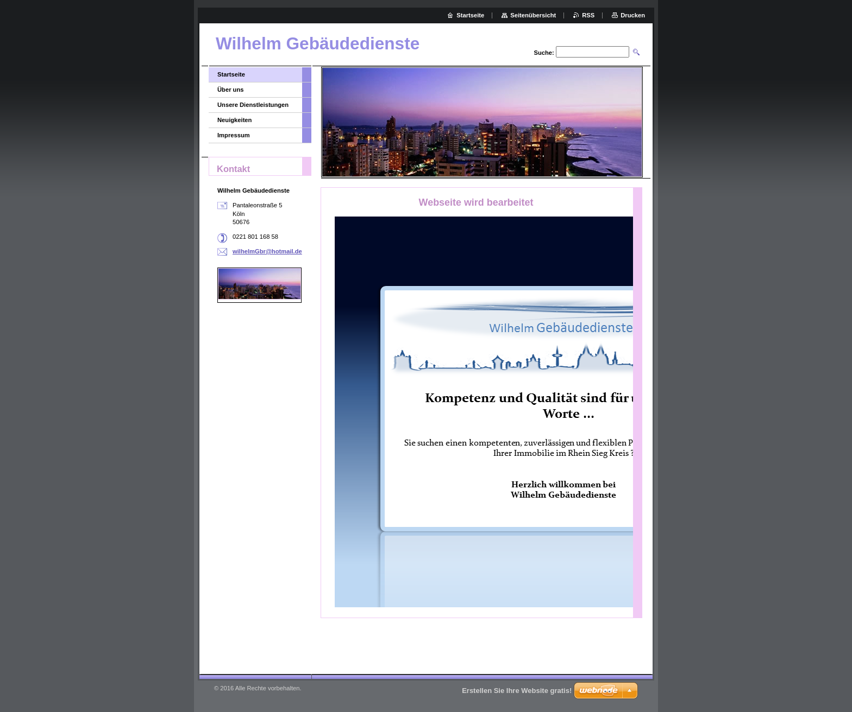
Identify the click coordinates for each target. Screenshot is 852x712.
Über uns (230, 89)
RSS (588, 15)
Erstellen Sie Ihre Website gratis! (517, 690)
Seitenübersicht (533, 15)
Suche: (544, 52)
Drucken (633, 15)
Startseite (231, 74)
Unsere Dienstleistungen (253, 104)
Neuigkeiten (234, 120)
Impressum (233, 135)
